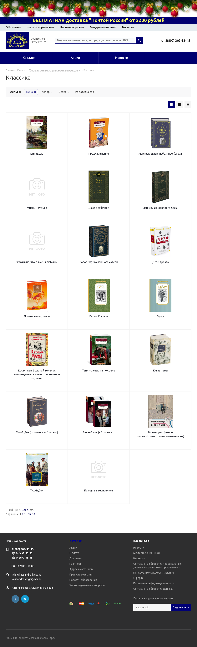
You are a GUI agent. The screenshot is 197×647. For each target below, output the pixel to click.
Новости (138, 547)
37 (29, 514)
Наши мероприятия (72, 27)
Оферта (138, 578)
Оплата (74, 553)
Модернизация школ (103, 27)
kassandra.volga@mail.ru (27, 579)
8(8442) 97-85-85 (22, 557)
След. (25, 509)
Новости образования (40, 27)
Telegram (25, 599)
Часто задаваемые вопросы (87, 585)
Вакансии (128, 27)
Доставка (75, 558)
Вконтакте (15, 599)
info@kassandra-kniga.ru (27, 574)
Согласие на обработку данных (153, 588)
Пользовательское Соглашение (153, 572)
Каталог (75, 540)
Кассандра (141, 540)
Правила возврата (81, 574)
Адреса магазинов (81, 569)
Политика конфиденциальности (153, 583)
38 (33, 514)
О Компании (13, 27)
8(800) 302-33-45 (177, 40)
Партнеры (75, 563)
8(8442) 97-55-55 (22, 553)
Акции (73, 547)
